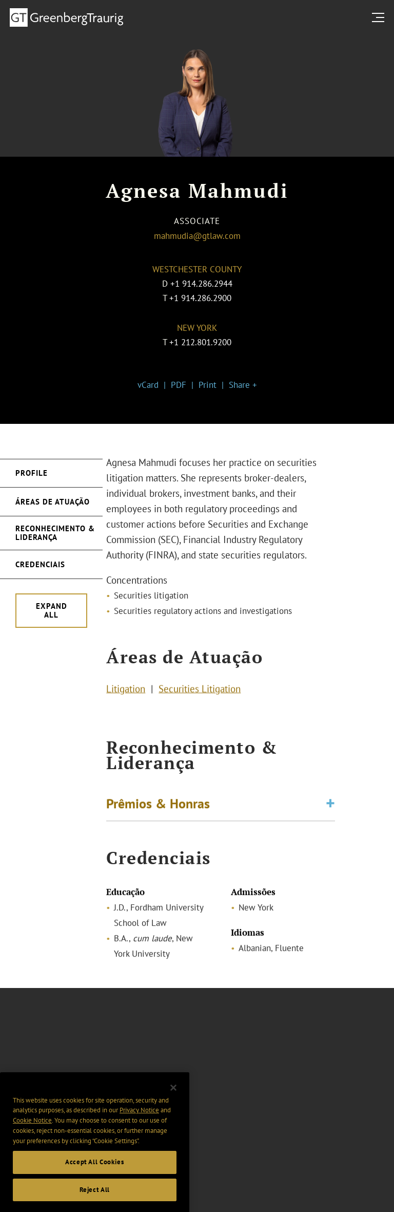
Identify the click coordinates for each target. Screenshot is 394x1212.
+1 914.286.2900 (200, 298)
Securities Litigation (200, 690)
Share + (243, 384)
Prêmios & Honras (158, 805)
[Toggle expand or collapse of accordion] (330, 806)
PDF (178, 384)
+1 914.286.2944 (201, 283)
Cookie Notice (32, 1129)
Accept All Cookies (94, 1170)
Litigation (125, 690)
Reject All (95, 1198)
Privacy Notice (139, 1119)
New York (197, 327)
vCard (148, 384)
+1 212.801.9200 (200, 342)
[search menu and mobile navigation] (380, 17)
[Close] (173, 1096)
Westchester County (197, 269)
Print (207, 384)
